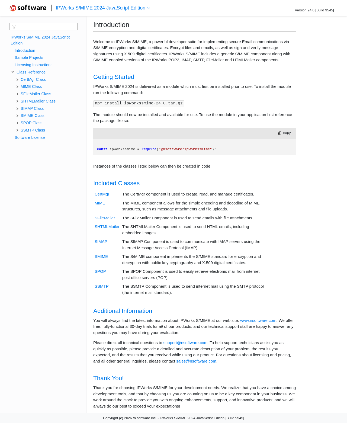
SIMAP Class (32, 108)
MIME (100, 203)
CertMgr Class (33, 79)
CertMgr (102, 194)
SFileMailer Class (36, 94)
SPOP (100, 271)
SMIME (101, 256)
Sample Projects (29, 57)
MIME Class (31, 86)
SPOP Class (31, 123)
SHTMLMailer (107, 226)
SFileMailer (105, 218)
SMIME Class (32, 115)
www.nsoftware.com (258, 320)
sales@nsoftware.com (196, 361)
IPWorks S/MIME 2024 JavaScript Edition (103, 8)
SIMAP (101, 241)
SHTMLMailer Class (38, 101)
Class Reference (30, 72)
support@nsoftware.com (185, 342)
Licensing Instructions (33, 65)
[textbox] (43, 26)
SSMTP (102, 286)
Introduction (25, 50)
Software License (30, 137)
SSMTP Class (33, 130)
